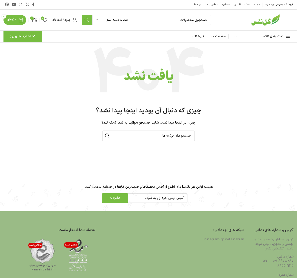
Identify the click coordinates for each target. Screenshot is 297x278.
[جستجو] (146, 20)
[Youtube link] (13, 4)
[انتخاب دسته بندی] (112, 20)
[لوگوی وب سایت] (265, 19)
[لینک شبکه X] (27, 4)
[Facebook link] (33, 4)
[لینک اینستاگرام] (21, 4)
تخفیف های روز (23, 36)
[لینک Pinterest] (6, 4)
